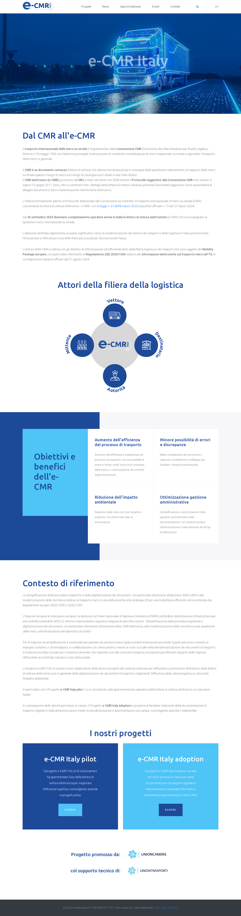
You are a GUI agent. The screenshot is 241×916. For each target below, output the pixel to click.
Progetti (86, 6)
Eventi (155, 6)
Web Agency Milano (166, 907)
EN (216, 6)
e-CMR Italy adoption (171, 763)
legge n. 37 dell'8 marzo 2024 (119, 206)
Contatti (175, 6)
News (105, 6)
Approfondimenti (130, 6)
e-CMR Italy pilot (70, 763)
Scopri (70, 814)
